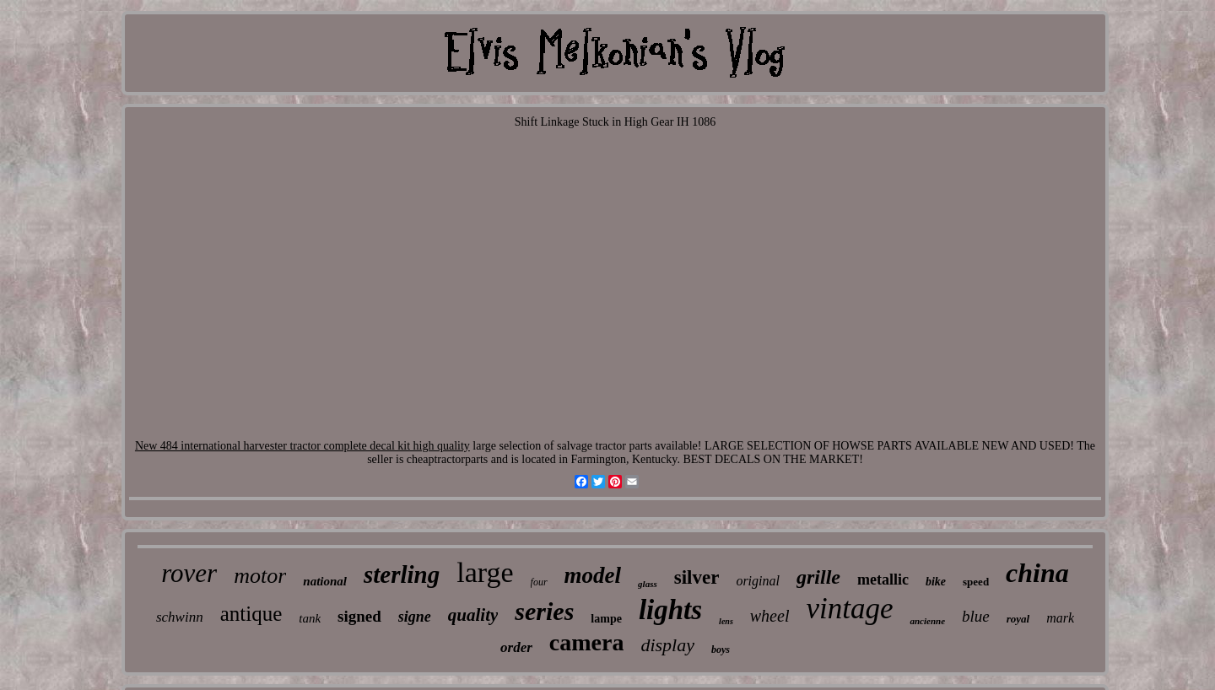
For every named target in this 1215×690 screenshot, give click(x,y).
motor (260, 575)
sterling (402, 574)
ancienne (927, 621)
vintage (849, 608)
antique (251, 613)
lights (670, 610)
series (544, 611)
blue (976, 616)
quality (473, 615)
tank (310, 618)
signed (359, 616)
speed (976, 581)
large (484, 572)
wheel (770, 615)
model (593, 575)
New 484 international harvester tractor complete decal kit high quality (302, 445)
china (1037, 573)
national (325, 581)
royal (1018, 618)
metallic (883, 579)
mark (1060, 618)
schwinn (179, 617)
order (516, 647)
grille (818, 577)
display (667, 644)
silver (697, 577)
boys (720, 649)
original (758, 581)
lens (726, 621)
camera (586, 642)
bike (936, 581)
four (539, 582)
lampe (606, 618)
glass (647, 584)
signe (414, 616)
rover (189, 573)
